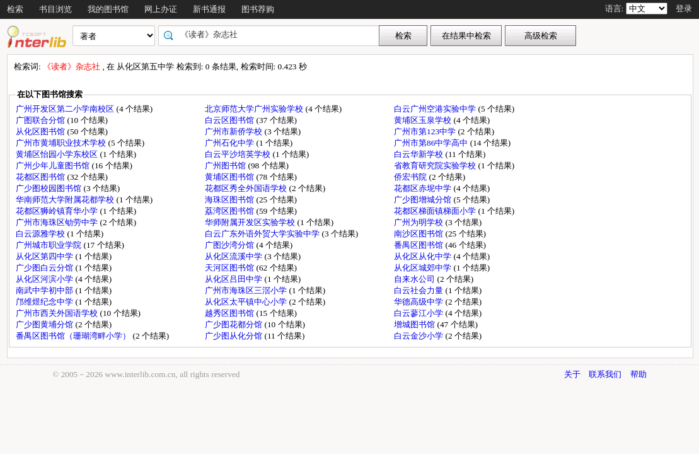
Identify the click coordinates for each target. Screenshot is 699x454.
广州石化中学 (230, 143)
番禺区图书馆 (419, 245)
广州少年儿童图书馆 (53, 165)
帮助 (638, 374)
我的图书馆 (108, 9)
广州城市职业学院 (49, 245)
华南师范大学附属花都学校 (66, 199)
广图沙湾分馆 (230, 245)
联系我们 (605, 374)
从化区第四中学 (45, 256)
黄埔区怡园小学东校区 (58, 154)
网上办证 (160, 9)
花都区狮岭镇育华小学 (58, 211)
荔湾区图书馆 (230, 211)
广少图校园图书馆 (49, 188)
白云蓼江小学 (419, 313)
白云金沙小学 (419, 335)
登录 (684, 8)
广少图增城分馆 (423, 199)
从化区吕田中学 (234, 279)
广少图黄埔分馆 (45, 324)
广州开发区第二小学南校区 (66, 109)
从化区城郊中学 (423, 267)
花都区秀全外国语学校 (247, 188)
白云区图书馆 (230, 120)
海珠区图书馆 (230, 199)
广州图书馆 (226, 165)
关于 (572, 374)
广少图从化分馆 (234, 335)
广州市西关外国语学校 (58, 313)
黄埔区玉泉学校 (423, 120)
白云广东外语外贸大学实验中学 (263, 233)
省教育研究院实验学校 (436, 165)
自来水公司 (415, 279)
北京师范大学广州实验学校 (255, 109)
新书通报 (209, 9)
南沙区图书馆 (419, 233)
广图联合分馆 (41, 120)
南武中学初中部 (45, 290)
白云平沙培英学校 (238, 154)
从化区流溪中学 (234, 256)
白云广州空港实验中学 (436, 109)
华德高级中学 (419, 301)
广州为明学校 (419, 222)
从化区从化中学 (423, 256)
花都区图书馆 (41, 177)
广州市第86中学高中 (432, 143)
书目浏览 (55, 9)
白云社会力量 (419, 290)
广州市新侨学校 (234, 131)
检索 (15, 9)
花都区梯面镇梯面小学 (436, 211)
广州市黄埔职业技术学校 (62, 143)
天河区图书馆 (230, 267)
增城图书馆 (415, 324)
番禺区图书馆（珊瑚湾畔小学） (74, 335)
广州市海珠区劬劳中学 (58, 222)
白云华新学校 (419, 154)
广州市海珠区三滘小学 (247, 290)
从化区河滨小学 (45, 279)
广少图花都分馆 (234, 324)
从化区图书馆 (41, 131)
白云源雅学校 (41, 233)
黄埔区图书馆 (230, 177)
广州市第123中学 (426, 131)
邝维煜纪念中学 (45, 301)
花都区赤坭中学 (423, 188)
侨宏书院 (411, 177)
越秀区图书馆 (230, 313)
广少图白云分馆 (45, 267)
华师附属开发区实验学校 (251, 222)
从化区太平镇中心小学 (247, 301)
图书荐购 (257, 9)
